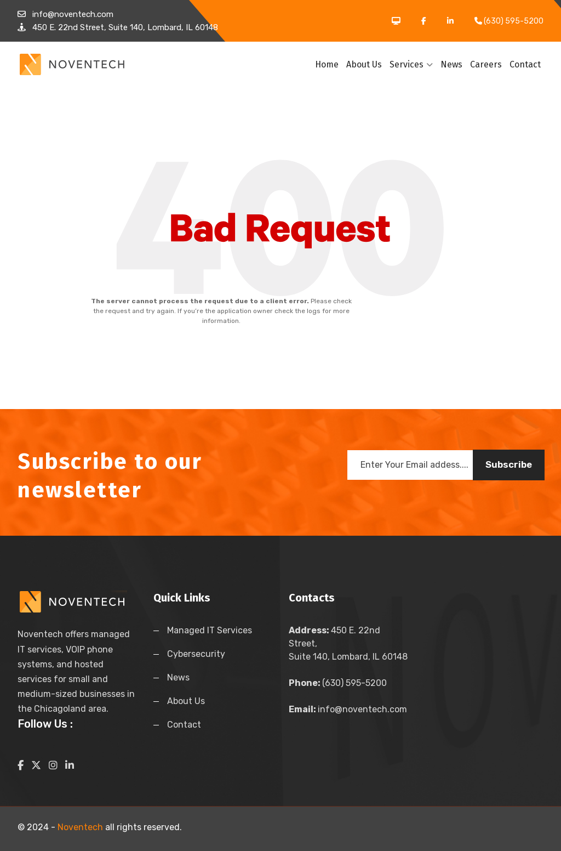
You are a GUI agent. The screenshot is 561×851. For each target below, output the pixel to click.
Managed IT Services (209, 630)
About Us (364, 64)
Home (327, 64)
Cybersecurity (196, 654)
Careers (486, 64)
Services (411, 64)
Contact (525, 64)
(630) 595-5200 (338, 683)
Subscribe (508, 464)
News (451, 64)
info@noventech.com (348, 709)
